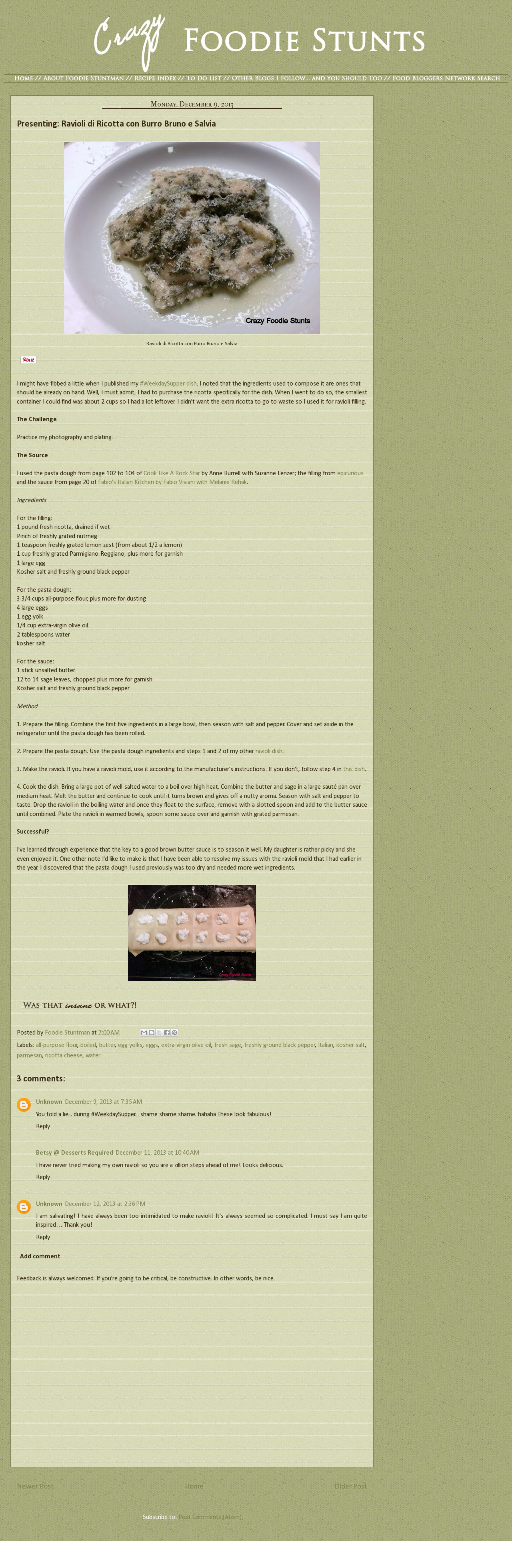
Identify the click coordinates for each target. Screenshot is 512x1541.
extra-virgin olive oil (186, 1045)
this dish (354, 769)
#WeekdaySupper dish (168, 384)
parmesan (29, 1056)
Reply (43, 1126)
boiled (88, 1045)
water (93, 1056)
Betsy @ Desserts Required (74, 1153)
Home (194, 1487)
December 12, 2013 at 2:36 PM (105, 1204)
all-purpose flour (57, 1045)
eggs (152, 1045)
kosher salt (350, 1045)
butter (107, 1045)
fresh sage (227, 1045)
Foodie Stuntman (68, 1033)
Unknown (49, 1102)
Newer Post (35, 1487)
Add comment (40, 1257)
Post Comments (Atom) (210, 1517)
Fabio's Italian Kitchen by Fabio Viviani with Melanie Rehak (172, 482)
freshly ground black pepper (279, 1045)
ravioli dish (269, 751)
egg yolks (130, 1045)
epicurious (350, 473)
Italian (325, 1045)
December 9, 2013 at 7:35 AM (103, 1102)
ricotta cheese (63, 1056)
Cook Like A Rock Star (172, 473)
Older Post (350, 1487)
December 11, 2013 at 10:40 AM (157, 1153)
